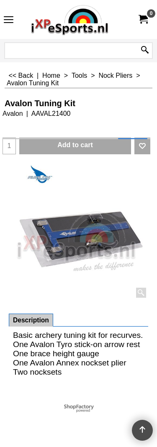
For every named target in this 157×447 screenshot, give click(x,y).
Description (31, 320)
